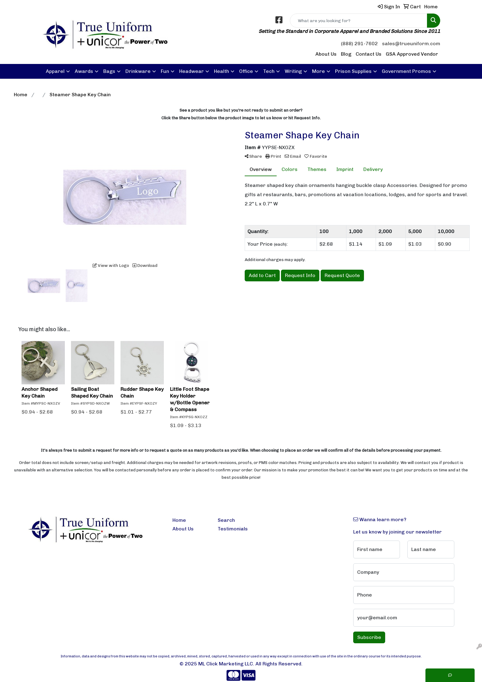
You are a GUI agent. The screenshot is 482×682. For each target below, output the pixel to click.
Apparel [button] (55, 71)
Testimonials (233, 529)
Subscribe (369, 637)
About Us (326, 54)
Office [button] (246, 71)
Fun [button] (165, 71)
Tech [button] (269, 71)
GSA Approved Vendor (412, 54)
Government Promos (406, 71)
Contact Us (368, 54)
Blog (346, 54)
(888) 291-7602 (359, 43)
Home (179, 520)
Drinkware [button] (138, 71)
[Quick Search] (358, 21)
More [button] (318, 71)
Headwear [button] (191, 71)
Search (226, 520)
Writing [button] (293, 71)
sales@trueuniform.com (411, 43)
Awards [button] (84, 71)
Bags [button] (109, 71)
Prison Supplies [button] (353, 71)
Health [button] (221, 71)
